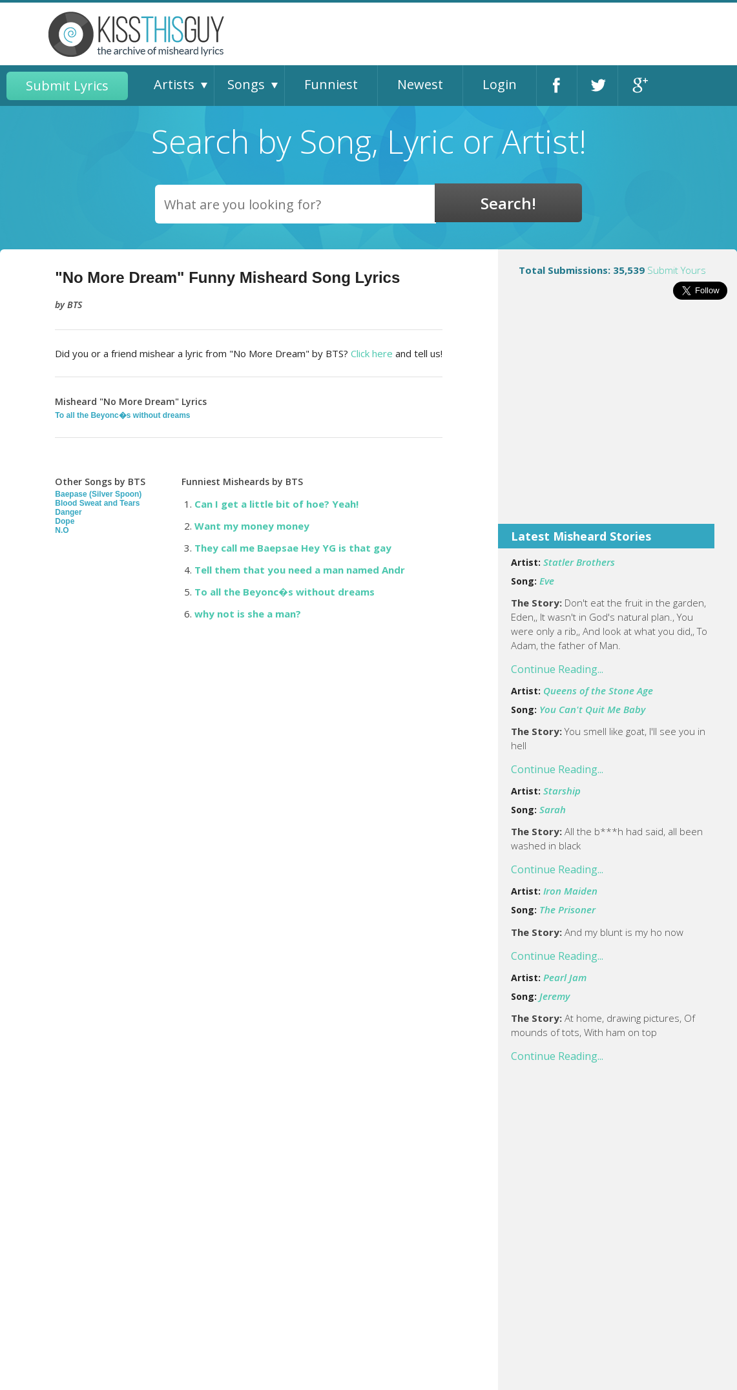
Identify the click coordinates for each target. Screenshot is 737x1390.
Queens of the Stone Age (598, 690)
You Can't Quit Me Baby (592, 709)
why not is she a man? (247, 613)
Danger (68, 512)
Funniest (331, 84)
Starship (562, 790)
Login (500, 84)
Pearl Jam (564, 977)
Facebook (557, 85)
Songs (246, 84)
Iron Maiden (570, 890)
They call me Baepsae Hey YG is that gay (292, 547)
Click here (372, 353)
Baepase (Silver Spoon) (98, 494)
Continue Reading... (557, 669)
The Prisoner (567, 909)
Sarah (552, 809)
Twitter (597, 85)
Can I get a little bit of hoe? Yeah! (276, 503)
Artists (174, 84)
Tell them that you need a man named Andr (299, 569)
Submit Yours (676, 270)
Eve (546, 580)
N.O (61, 530)
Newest (420, 84)
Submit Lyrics (67, 85)
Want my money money (251, 525)
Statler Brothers (579, 561)
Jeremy (554, 996)
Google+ (638, 85)
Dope (64, 521)
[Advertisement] (617, 420)
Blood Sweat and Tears (97, 503)
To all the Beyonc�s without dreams (122, 415)
